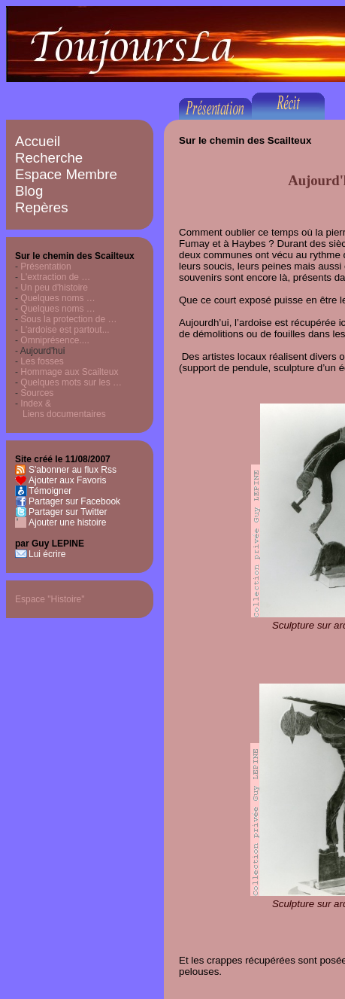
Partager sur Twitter (68, 512)
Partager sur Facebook (74, 501)
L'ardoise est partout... (64, 329)
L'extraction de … (55, 277)
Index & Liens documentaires (60, 408)
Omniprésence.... (54, 340)
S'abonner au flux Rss (73, 469)
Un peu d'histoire (54, 287)
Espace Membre (66, 174)
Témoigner (50, 491)
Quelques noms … (57, 298)
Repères (41, 207)
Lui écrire (47, 554)
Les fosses (41, 361)
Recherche (49, 158)
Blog (29, 191)
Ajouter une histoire (67, 522)
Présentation (45, 266)
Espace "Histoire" (50, 599)
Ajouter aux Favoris (67, 480)
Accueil (37, 141)
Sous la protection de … (68, 319)
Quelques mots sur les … (71, 382)
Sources (36, 393)
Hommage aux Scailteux (69, 372)
